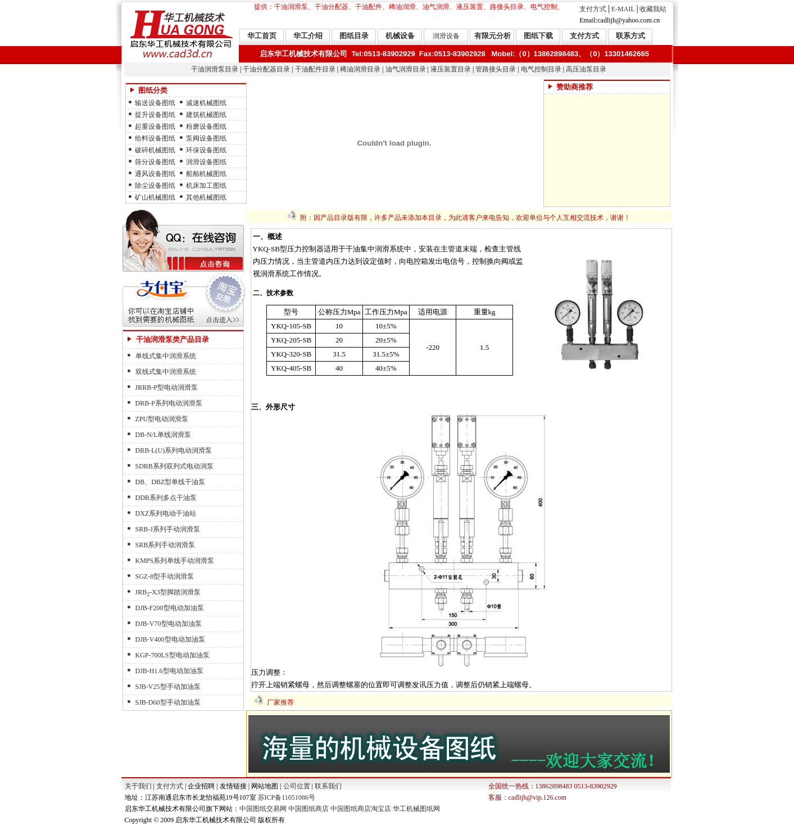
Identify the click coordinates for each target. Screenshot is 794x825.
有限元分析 (492, 35)
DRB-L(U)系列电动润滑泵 (173, 450)
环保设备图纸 (206, 150)
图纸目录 (354, 35)
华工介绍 (308, 35)
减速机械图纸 (206, 103)
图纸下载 (538, 35)
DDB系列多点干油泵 (166, 498)
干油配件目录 (315, 69)
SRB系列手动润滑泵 (165, 545)
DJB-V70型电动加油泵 (168, 624)
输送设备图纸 (155, 103)
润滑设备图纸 (206, 162)
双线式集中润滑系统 (165, 372)
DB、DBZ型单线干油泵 (170, 482)
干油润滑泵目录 (214, 69)
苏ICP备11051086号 (285, 797)
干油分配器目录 (266, 69)
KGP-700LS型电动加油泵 (172, 655)
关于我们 (138, 786)
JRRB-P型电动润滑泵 (166, 387)
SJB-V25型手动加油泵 (168, 687)
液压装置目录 (450, 69)
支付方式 (592, 9)
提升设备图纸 (155, 115)
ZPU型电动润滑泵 (162, 419)
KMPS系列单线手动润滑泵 (175, 561)
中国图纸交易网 (263, 809)
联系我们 (328, 786)
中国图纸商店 (308, 809)
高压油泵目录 (586, 69)
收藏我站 (652, 9)
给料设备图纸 (155, 138)
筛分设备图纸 (155, 162)
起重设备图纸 (155, 126)
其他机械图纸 (206, 197)
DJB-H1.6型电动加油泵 (169, 671)
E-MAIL (623, 9)
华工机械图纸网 (416, 809)
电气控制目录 (541, 69)
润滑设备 (446, 36)
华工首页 (261, 35)
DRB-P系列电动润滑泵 (168, 403)
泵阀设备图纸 (206, 138)
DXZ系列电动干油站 (166, 513)
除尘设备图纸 (155, 186)
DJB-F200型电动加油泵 (169, 608)
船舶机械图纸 (206, 174)
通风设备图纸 (155, 174)
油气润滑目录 (405, 69)
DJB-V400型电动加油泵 (170, 639)
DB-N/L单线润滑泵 (163, 435)
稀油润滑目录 (360, 69)
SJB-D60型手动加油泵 (168, 702)
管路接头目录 (495, 69)
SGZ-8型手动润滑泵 (164, 576)
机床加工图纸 (206, 186)
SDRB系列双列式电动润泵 (174, 466)
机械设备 (400, 35)
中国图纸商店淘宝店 (360, 809)
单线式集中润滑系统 (165, 356)
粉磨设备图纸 (206, 126)
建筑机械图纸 (206, 115)
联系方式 (630, 35)
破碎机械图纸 (155, 150)
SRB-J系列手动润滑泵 (167, 529)
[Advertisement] (607, 150)
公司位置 (296, 786)
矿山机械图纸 (155, 197)
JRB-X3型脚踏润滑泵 (168, 592)
